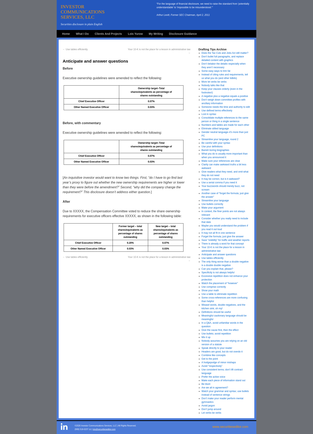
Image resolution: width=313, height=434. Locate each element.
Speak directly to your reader (217, 348)
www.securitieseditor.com (230, 426)
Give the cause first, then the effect (220, 330)
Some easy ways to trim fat (216, 71)
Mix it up (206, 337)
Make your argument (213, 207)
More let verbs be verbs (214, 81)
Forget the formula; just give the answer (223, 236)
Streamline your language (215, 200)
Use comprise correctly (214, 286)
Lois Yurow (135, 33)
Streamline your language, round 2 (220, 139)
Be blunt (206, 384)
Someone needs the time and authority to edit (226, 107)
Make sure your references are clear (221, 161)
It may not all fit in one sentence (218, 232)
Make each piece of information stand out (223, 380)
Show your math (210, 290)
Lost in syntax (209, 114)
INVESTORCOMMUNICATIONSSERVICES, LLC (83, 12)
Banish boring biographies (215, 150)
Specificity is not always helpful (218, 272)
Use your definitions (212, 146)
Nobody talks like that (213, 85)
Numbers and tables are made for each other (225, 125)
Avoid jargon (208, 405)
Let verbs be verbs (211, 412)
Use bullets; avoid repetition (216, 333)
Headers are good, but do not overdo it (222, 351)
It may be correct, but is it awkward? (221, 179)
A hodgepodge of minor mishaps (219, 362)
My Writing (156, 33)
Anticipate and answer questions (219, 254)
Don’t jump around (211, 409)
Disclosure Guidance (183, 33)
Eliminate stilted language (215, 128)
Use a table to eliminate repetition (219, 294)
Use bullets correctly (212, 204)
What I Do (82, 33)
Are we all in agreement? (215, 387)
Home (66, 33)
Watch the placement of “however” (220, 283)
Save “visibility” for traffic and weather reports (226, 240)
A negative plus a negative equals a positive (225, 96)
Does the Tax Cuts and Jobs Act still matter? (225, 53)
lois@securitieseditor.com (104, 429)
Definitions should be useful (216, 312)
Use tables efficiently (75, 49)
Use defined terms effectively (217, 110)
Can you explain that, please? (217, 268)
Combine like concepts (214, 355)
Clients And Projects (108, 33)
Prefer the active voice (213, 376)
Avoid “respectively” (212, 366)
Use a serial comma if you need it (219, 182)
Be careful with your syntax (216, 143)
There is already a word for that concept (223, 243)
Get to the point (210, 358)
